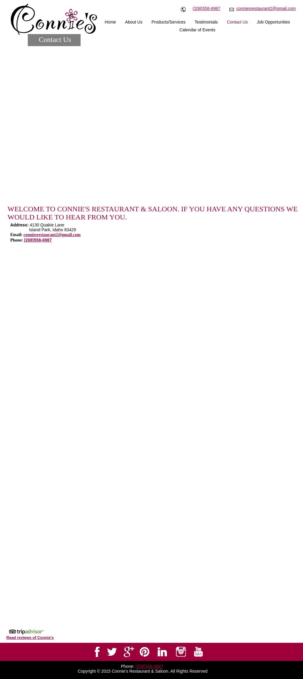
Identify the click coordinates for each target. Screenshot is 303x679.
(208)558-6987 (206, 8)
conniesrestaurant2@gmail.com (266, 8)
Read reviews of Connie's (30, 637)
